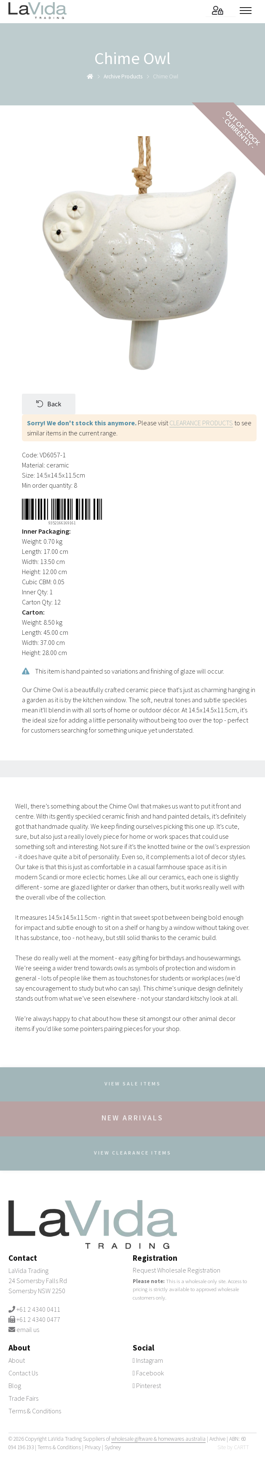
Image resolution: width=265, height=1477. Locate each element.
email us (27, 1329)
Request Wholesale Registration (176, 1270)
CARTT (241, 1447)
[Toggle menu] (248, 10)
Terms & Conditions (34, 1411)
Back (48, 404)
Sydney (112, 1447)
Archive (217, 1438)
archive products (123, 76)
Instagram (148, 1360)
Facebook (148, 1373)
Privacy (93, 1447)
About (16, 1360)
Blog (14, 1385)
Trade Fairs (23, 1398)
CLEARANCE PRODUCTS (201, 423)
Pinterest (147, 1385)
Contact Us (23, 1373)
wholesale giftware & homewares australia (158, 1438)
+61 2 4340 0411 (38, 1309)
